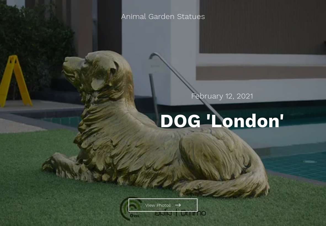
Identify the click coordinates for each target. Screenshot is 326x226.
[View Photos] (163, 205)
